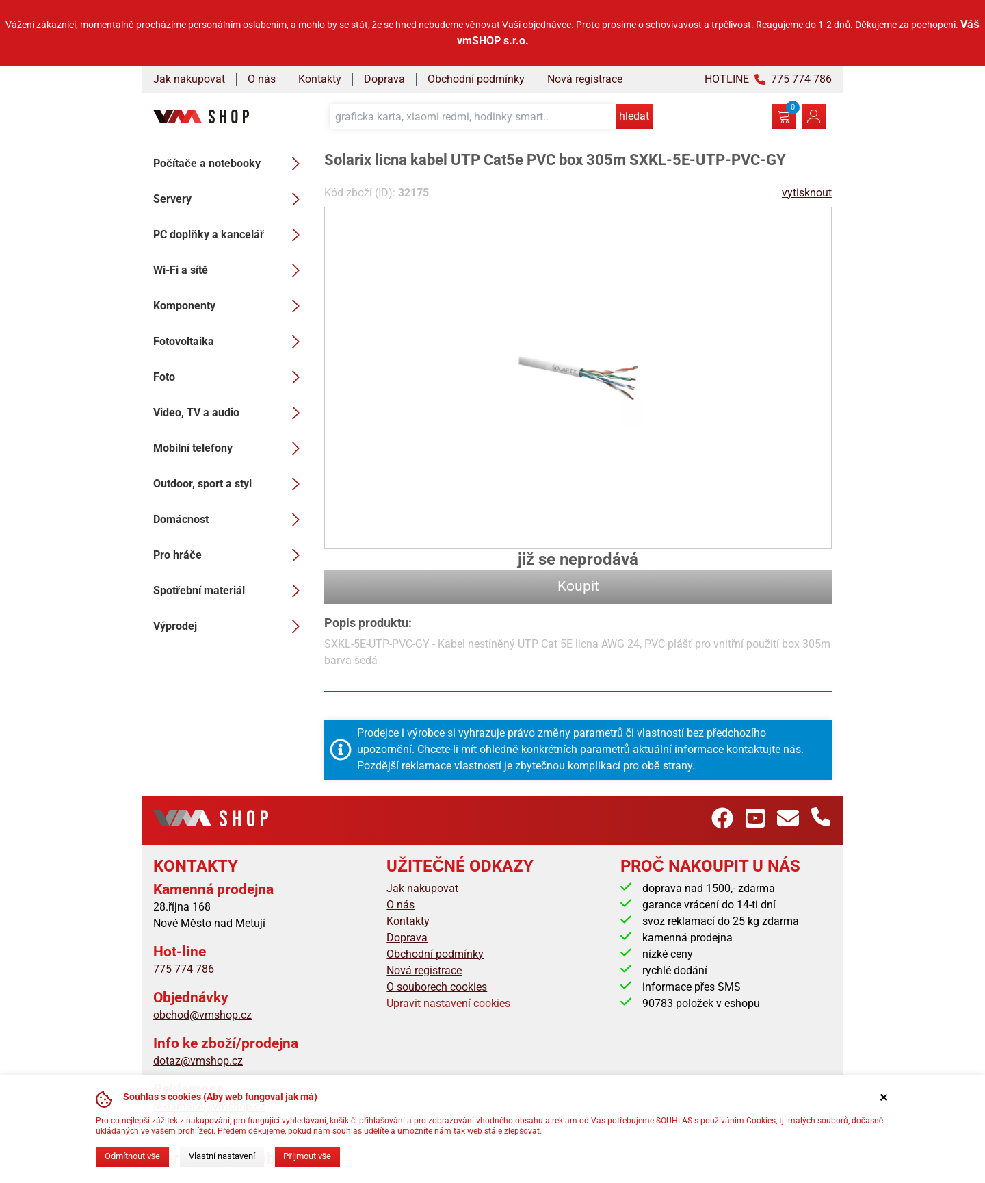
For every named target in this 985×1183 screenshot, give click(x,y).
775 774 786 (183, 969)
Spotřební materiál (230, 590)
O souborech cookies (436, 986)
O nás (262, 79)
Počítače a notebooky (230, 163)
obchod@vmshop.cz (202, 1014)
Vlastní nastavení (222, 1156)
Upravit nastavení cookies (448, 1003)
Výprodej (230, 626)
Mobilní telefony (230, 448)
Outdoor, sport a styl (230, 484)
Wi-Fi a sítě (230, 270)
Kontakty (319, 79)
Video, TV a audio (230, 412)
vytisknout (807, 192)
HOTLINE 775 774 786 (768, 79)
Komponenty (230, 306)
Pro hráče (230, 555)
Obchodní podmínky (476, 79)
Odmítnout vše (132, 1156)
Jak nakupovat (189, 79)
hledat (634, 116)
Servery (230, 199)
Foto (230, 377)
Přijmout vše (307, 1156)
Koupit (578, 586)
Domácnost (230, 519)
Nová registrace (584, 79)
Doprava (384, 79)
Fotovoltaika (230, 341)
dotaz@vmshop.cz (198, 1060)
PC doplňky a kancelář (230, 234)
